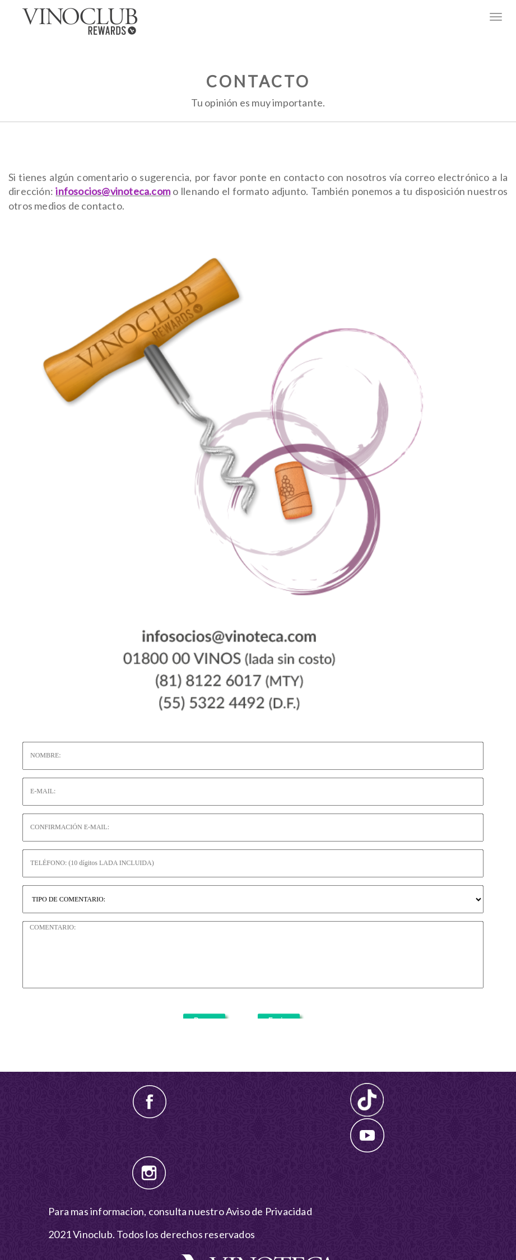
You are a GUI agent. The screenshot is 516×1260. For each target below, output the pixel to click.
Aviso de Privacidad (269, 1211)
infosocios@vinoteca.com (112, 212)
